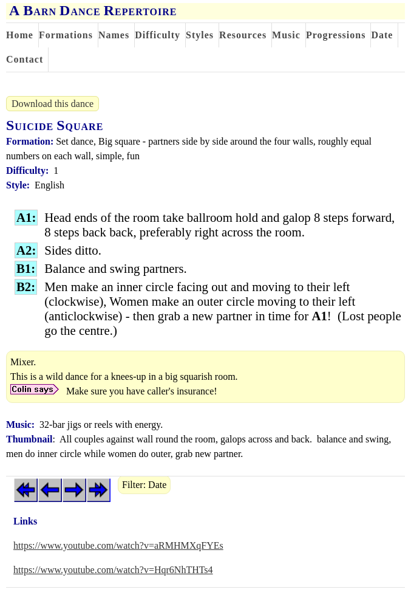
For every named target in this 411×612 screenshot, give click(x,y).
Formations (66, 35)
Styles (200, 35)
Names (113, 35)
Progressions (336, 35)
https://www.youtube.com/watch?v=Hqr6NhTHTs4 (113, 570)
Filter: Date (144, 485)
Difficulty (157, 35)
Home (19, 35)
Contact (24, 59)
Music (286, 35)
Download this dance (52, 103)
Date (382, 35)
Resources (243, 35)
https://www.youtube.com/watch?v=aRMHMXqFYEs (118, 545)
